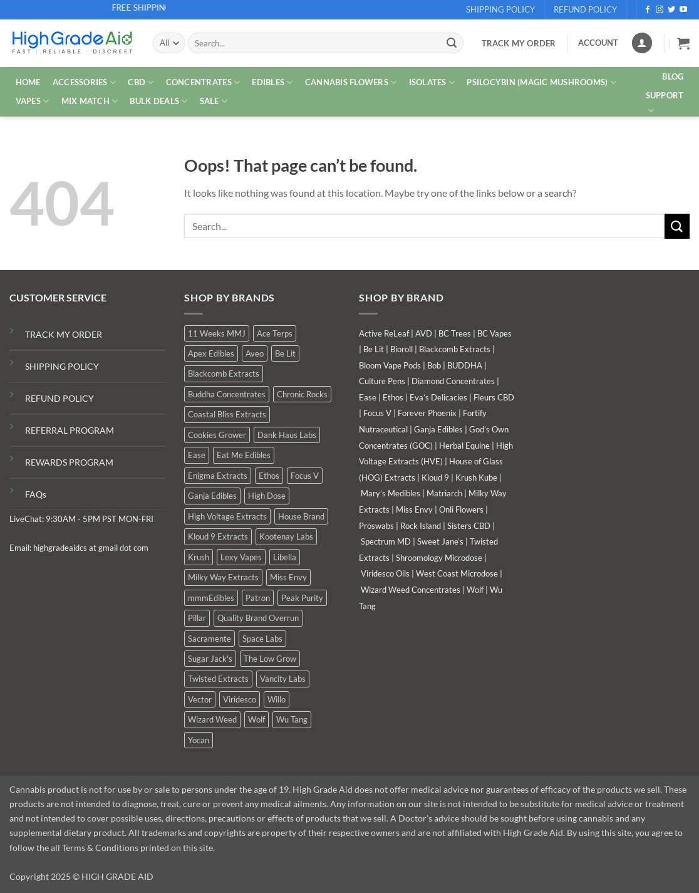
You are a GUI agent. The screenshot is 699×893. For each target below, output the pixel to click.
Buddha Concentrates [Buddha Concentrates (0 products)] (227, 394)
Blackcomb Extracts (454, 349)
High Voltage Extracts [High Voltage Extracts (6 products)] (227, 516)
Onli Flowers (461, 509)
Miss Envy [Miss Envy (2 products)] (288, 577)
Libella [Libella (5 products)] (284, 557)
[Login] (642, 43)
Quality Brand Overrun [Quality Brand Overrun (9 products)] (258, 618)
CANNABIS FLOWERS (351, 82)
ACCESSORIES (84, 82)
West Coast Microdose (457, 573)
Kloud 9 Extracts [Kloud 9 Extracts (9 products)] (218, 536)
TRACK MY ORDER (63, 334)
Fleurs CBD (494, 397)
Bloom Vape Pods (390, 365)
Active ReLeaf (384, 333)
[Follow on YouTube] (683, 10)
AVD (423, 333)
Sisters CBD (468, 526)
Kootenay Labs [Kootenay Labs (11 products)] (286, 536)
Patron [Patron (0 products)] (258, 598)
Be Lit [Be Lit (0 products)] (285, 353)
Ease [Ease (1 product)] (196, 455)
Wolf (475, 590)
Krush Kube (476, 478)
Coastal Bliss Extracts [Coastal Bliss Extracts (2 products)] (227, 414)
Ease (367, 397)
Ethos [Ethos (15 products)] (269, 476)
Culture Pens (382, 381)
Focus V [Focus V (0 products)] (305, 476)
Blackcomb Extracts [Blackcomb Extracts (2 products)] (223, 373)
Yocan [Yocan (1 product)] (198, 740)
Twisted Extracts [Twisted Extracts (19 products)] (218, 679)
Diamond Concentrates (453, 381)
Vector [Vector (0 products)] (200, 699)
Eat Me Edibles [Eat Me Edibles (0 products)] (244, 455)
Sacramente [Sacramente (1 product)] (209, 639)
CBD (140, 82)
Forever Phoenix (427, 413)
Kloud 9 (435, 478)
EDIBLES (272, 82)
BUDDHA (464, 365)
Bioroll (401, 349)
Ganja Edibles (438, 429)
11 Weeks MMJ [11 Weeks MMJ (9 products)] (217, 333)
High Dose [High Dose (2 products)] (267, 496)
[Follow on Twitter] (671, 10)
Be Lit (373, 349)
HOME (28, 82)
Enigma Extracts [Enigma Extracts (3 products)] (217, 476)
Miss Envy (414, 509)
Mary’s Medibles (390, 493)
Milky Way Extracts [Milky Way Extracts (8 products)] (223, 577)
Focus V (377, 413)
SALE (213, 101)
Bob (434, 365)
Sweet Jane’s (440, 541)
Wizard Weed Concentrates (410, 590)
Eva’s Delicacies (438, 397)
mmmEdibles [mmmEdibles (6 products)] (211, 598)
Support (665, 103)
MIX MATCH (89, 101)
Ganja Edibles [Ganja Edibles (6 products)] (212, 496)
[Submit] (451, 43)
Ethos (393, 397)
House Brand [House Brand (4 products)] (301, 516)
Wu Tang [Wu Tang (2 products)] (292, 719)
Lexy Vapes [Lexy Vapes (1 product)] (241, 557)
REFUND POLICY (59, 398)
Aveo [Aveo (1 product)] (255, 353)
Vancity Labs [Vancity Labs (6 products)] (283, 679)
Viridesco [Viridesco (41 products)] (239, 699)
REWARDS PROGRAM (69, 462)
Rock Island (420, 526)
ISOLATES (432, 82)
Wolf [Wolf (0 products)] (256, 719)
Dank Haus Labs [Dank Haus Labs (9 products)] (286, 435)
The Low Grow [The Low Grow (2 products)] (270, 659)
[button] (683, 43)
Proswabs (376, 526)
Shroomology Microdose (439, 558)
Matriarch (444, 493)
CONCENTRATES (203, 82)
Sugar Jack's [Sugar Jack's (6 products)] (210, 659)
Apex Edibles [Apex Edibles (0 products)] (211, 353)
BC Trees (454, 333)
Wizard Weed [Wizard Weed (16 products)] (212, 719)
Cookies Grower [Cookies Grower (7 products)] (217, 435)
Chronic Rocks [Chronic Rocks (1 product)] (302, 394)
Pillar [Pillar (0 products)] (197, 618)
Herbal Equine (464, 446)
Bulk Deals (158, 101)
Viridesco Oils (385, 573)
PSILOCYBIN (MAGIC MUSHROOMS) (541, 82)
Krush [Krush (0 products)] (198, 557)
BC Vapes (494, 333)
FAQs (35, 494)
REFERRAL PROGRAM (69, 430)
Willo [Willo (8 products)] (276, 699)
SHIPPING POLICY (62, 366)
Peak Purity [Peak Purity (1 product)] (302, 598)
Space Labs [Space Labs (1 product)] (262, 639)
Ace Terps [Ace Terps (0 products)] (275, 333)
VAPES (32, 101)
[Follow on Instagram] (659, 10)
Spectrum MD (386, 541)
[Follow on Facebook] (647, 10)
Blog (672, 76)
